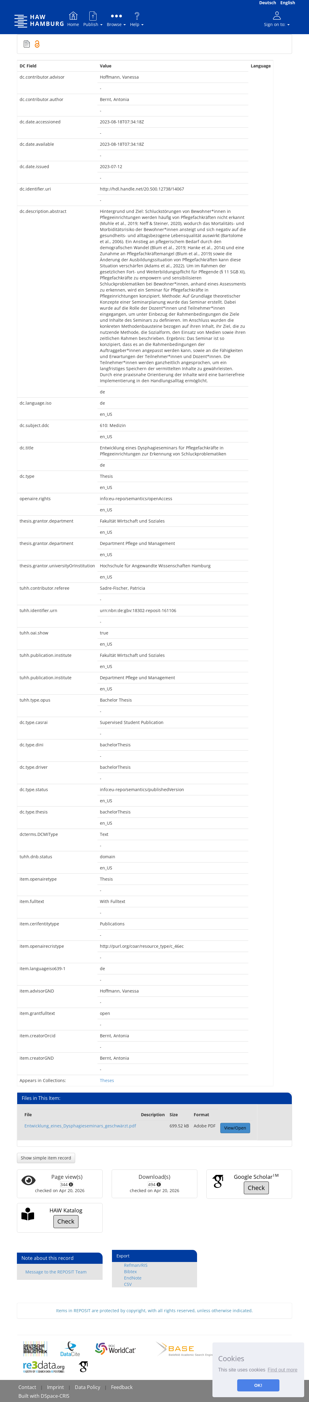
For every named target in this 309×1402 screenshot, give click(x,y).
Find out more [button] (283, 1369)
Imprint (55, 1387)
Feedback (121, 1387)
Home (73, 19)
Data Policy (87, 1387)
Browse (116, 19)
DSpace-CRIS (55, 1396)
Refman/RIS (136, 1265)
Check (256, 1188)
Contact (27, 1387)
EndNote (133, 1278)
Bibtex (130, 1271)
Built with (29, 1396)
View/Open (235, 1128)
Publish (93, 19)
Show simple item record (46, 1158)
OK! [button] (258, 1385)
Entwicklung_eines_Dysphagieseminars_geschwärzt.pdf (80, 1126)
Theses (107, 1080)
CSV (128, 1284)
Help (137, 19)
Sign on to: (277, 19)
